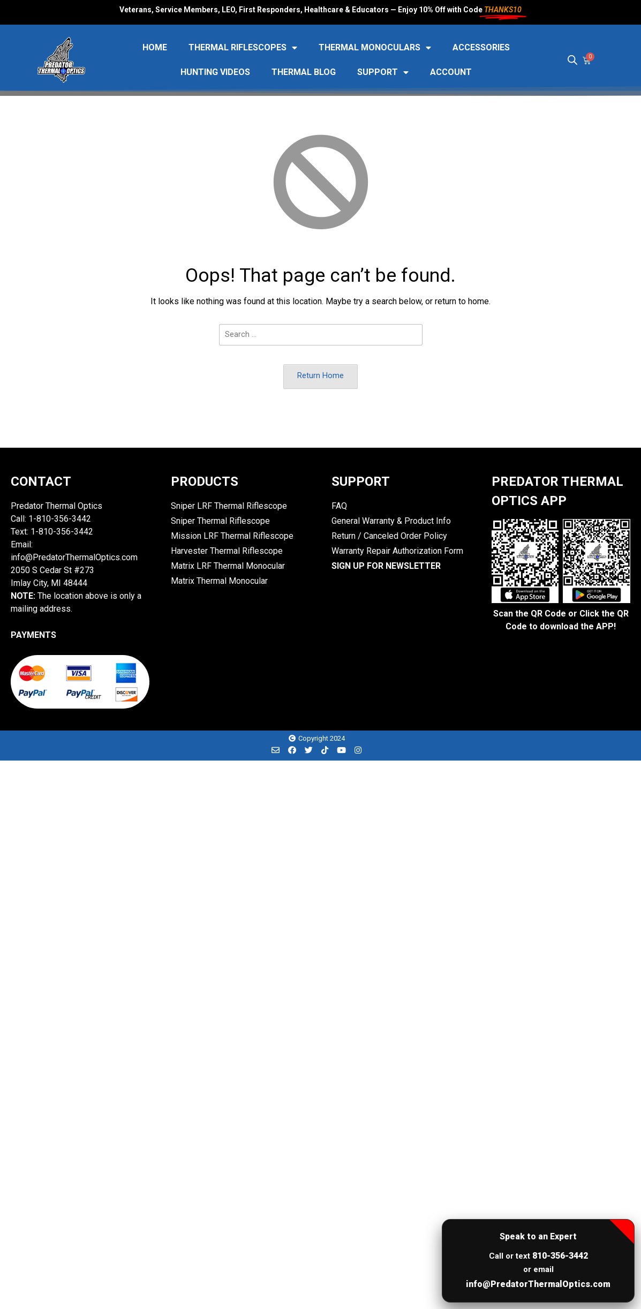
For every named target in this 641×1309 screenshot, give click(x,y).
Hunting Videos (215, 72)
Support (383, 72)
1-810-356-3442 (59, 519)
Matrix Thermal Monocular (219, 581)
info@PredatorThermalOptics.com (538, 1284)
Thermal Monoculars (375, 47)
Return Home (320, 375)
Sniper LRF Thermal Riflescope (229, 506)
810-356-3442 (560, 1256)
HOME (154, 47)
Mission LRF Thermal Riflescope (232, 536)
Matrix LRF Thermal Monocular (228, 566)
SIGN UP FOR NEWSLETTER (386, 566)
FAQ (339, 506)
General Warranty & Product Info (391, 521)
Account (451, 72)
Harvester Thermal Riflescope (227, 551)
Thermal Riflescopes (242, 47)
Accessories (481, 47)
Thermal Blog (304, 72)
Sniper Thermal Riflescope (220, 521)
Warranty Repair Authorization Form (397, 551)
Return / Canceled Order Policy (389, 536)
